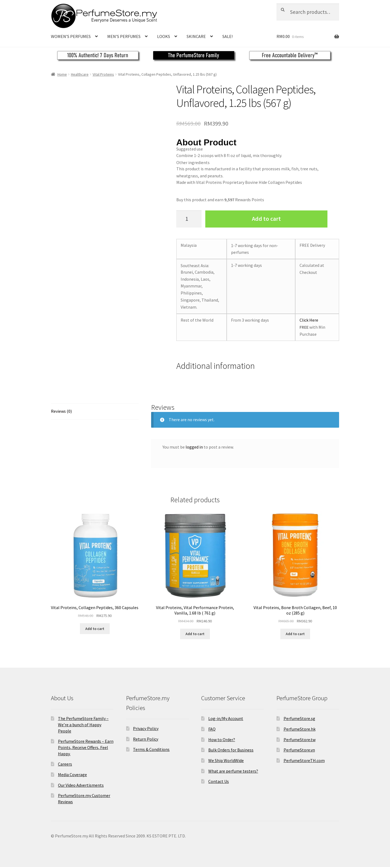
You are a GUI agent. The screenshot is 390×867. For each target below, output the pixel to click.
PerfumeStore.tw (300, 739)
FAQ (212, 729)
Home (62, 74)
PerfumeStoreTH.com (304, 760)
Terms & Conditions (151, 749)
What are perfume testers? (233, 771)
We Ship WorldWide (226, 760)
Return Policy (145, 739)
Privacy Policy (145, 728)
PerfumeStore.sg (299, 718)
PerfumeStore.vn (299, 750)
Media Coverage (72, 774)
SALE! (227, 36)
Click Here (309, 320)
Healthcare (80, 74)
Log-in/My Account (225, 718)
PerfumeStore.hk (300, 729)
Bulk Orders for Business (230, 750)
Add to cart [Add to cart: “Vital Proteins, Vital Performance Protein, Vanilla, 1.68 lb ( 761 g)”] (195, 633)
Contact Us (218, 781)
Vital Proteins (103, 74)
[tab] (95, 412)
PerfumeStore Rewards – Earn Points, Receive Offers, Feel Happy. (85, 747)
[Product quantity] (189, 219)
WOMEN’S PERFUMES (71, 36)
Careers (65, 764)
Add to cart (266, 218)
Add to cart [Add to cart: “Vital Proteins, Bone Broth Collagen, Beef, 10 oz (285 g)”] (295, 633)
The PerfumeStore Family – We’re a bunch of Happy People (83, 724)
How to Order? (221, 739)
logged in (194, 447)
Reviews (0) (61, 411)
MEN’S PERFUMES (124, 36)
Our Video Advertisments (81, 785)
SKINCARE (196, 36)
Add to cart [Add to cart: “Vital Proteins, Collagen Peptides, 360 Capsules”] (94, 628)
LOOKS (163, 36)
